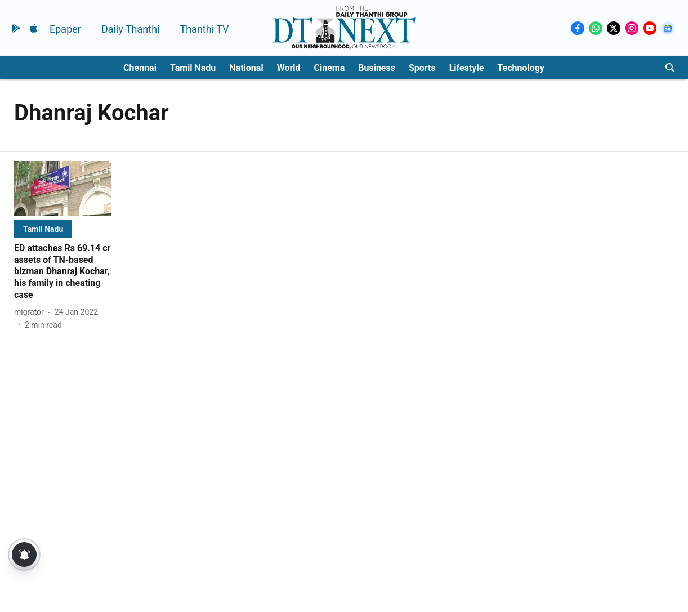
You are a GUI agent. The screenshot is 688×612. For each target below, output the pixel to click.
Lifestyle (466, 67)
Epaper (65, 29)
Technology (520, 67)
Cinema (329, 67)
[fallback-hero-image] (62, 188)
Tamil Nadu (193, 67)
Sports (422, 67)
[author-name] (31, 312)
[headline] (62, 272)
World (289, 67)
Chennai (140, 67)
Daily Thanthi (130, 29)
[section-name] (43, 229)
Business (376, 67)
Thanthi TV (204, 29)
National (246, 67)
